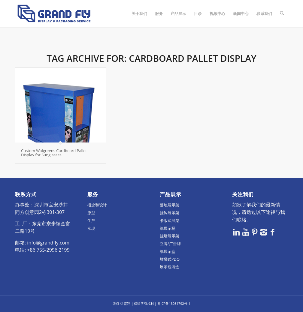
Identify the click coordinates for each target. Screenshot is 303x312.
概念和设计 (97, 205)
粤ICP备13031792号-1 (173, 303)
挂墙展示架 (169, 235)
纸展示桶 (167, 228)
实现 (91, 228)
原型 (91, 212)
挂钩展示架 (169, 212)
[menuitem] (139, 13)
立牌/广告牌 (170, 243)
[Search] (282, 13)
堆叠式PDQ (170, 259)
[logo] (54, 13)
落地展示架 (169, 205)
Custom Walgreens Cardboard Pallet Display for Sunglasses (54, 153)
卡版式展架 (169, 220)
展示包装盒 (169, 266)
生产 (91, 220)
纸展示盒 (167, 251)
